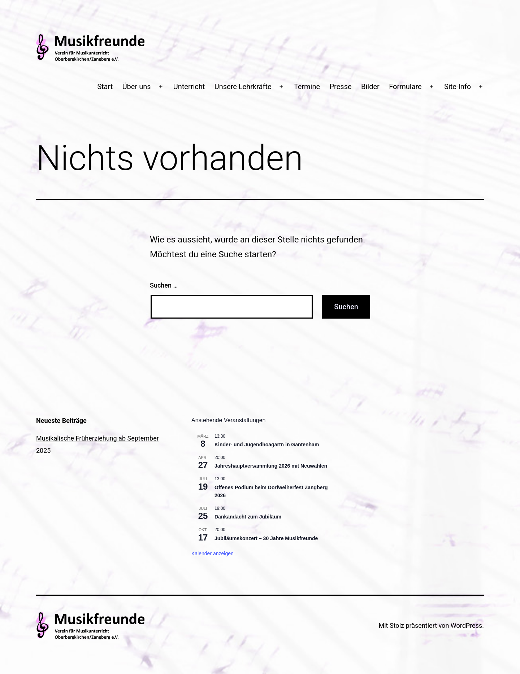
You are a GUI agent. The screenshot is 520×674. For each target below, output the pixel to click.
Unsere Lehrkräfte (243, 86)
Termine (307, 86)
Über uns (136, 86)
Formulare (405, 86)
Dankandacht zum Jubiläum (247, 517)
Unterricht (189, 86)
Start (105, 86)
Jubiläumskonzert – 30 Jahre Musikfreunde (266, 538)
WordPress (466, 625)
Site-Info (457, 86)
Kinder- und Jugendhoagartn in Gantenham (266, 444)
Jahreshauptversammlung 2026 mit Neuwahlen (270, 466)
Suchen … (164, 285)
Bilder (370, 86)
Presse (341, 86)
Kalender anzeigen (212, 553)
